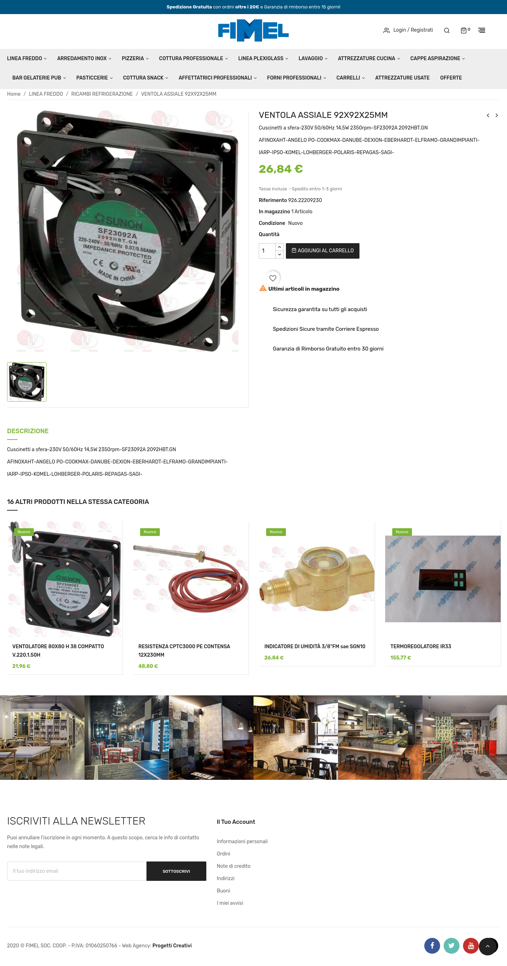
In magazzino (274, 212)
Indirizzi (225, 879)
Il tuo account (236, 822)
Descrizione (28, 431)
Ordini (223, 854)
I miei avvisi (230, 903)
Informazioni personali (242, 842)
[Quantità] (267, 251)
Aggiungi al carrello (322, 251)
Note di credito (234, 866)
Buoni (223, 891)
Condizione (272, 223)
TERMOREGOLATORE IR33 (420, 647)
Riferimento (273, 200)
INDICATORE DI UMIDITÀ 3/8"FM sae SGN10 (314, 647)
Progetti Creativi (172, 946)
